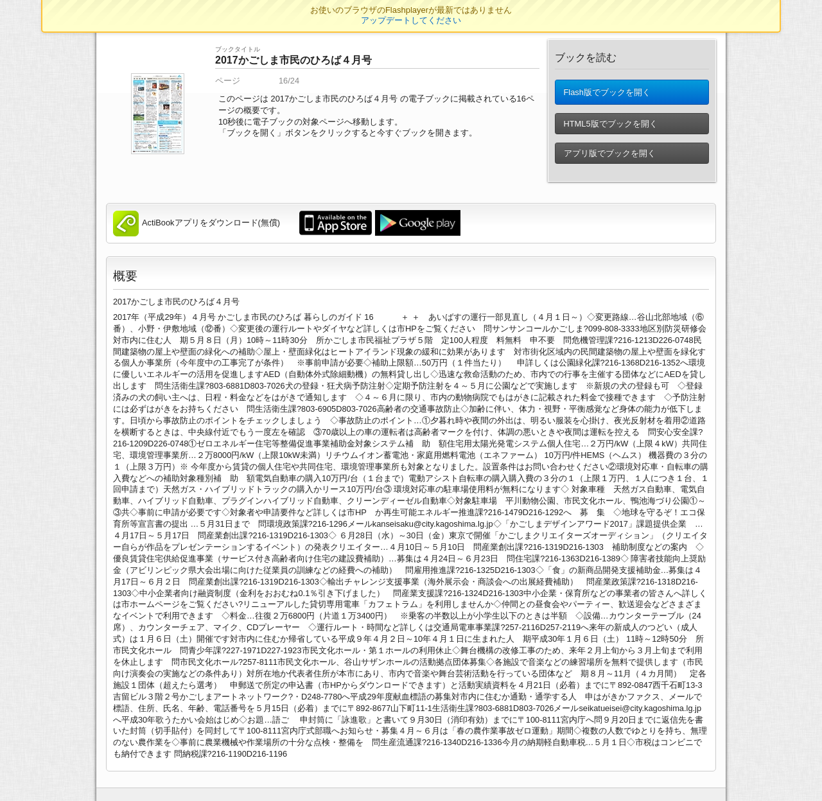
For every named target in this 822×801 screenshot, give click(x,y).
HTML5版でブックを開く (610, 127)
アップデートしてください (411, 20)
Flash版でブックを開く (606, 94)
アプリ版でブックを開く (609, 157)
